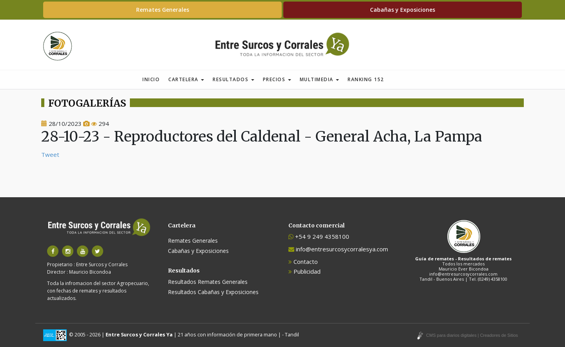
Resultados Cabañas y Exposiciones (213, 292)
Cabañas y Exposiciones (402, 9)
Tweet (50, 154)
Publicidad (304, 271)
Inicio (151, 79)
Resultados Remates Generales (208, 281)
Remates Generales (162, 9)
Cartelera (186, 79)
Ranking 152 (366, 79)
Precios (277, 79)
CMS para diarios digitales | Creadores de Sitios (472, 335)
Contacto (303, 261)
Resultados (233, 79)
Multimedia (319, 79)
